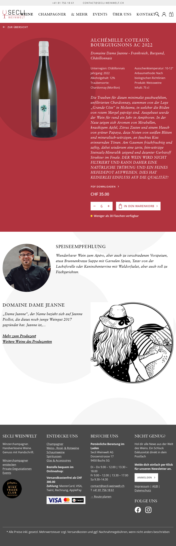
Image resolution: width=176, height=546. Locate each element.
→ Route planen (101, 497)
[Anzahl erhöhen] (108, 206)
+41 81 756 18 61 (63, 2)
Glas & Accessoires (59, 460)
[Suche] (157, 14)
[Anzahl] (101, 206)
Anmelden (146, 477)
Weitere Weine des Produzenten (27, 341)
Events (7, 473)
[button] (26, 14)
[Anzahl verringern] (94, 206)
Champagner (55, 444)
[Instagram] (148, 511)
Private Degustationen (17, 469)
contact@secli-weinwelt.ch (103, 2)
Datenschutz (143, 490)
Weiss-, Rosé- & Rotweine (63, 448)
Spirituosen (54, 456)
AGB (155, 486)
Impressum (142, 486)
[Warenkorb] (171, 14)
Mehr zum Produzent (19, 336)
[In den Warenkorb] (138, 206)
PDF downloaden (103, 186)
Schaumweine (56, 452)
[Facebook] (138, 511)
